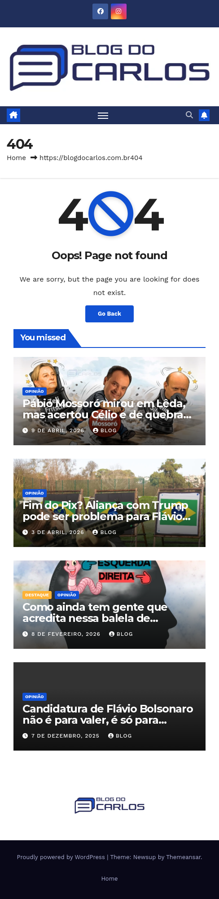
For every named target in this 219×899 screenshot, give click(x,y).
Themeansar (183, 857)
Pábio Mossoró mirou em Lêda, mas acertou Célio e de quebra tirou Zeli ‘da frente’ (103, 414)
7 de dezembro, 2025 (66, 736)
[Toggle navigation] (103, 115)
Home (16, 158)
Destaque (37, 594)
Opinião (34, 391)
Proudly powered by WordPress (62, 857)
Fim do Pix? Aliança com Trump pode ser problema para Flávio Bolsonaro (105, 516)
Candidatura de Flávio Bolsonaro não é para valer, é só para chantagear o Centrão (107, 720)
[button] (189, 115)
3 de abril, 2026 (59, 532)
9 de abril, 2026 (59, 430)
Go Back (109, 313)
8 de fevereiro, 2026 (67, 634)
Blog (105, 430)
